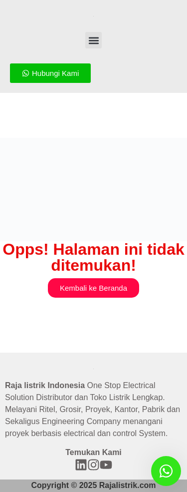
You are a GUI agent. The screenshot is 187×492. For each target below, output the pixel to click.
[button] (93, 40)
